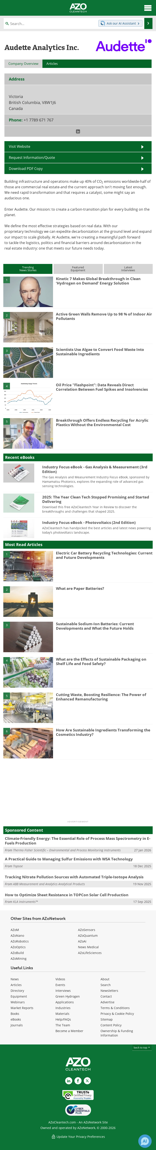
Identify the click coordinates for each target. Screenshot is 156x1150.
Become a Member (69, 1031)
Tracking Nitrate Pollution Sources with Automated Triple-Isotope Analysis (74, 876)
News (15, 979)
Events (60, 985)
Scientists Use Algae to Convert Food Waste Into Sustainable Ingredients (100, 351)
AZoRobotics (20, 941)
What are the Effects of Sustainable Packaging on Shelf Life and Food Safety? (101, 661)
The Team (62, 1025)
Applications (64, 1002)
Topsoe (18, 866)
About (105, 979)
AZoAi (82, 941)
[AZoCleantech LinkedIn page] (68, 1080)
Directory (17, 990)
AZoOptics (18, 947)
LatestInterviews (128, 268)
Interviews (63, 990)
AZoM (15, 930)
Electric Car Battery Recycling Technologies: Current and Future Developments (104, 555)
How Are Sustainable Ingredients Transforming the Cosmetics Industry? (103, 732)
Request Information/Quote (32, 157)
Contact (106, 996)
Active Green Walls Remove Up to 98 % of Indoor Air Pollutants (104, 316)
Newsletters (109, 990)
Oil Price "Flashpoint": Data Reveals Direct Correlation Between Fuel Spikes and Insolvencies (102, 387)
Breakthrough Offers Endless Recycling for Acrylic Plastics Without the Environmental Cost (102, 422)
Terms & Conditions (115, 1008)
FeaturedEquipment (78, 268)
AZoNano (17, 935)
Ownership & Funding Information (117, 1033)
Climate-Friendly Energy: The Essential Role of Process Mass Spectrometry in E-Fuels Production (77, 840)
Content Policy (111, 1025)
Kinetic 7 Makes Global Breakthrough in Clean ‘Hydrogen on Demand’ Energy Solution (98, 281)
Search (106, 985)
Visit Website (19, 146)
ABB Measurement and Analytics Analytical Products (49, 884)
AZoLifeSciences (90, 953)
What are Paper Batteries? (80, 588)
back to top (142, 1047)
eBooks (16, 1019)
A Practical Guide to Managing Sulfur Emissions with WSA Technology (69, 859)
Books (15, 1014)
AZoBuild (17, 953)
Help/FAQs (63, 1019)
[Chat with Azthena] (145, 1141)
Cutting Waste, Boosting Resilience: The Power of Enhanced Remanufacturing (101, 697)
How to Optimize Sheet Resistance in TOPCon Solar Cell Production (66, 894)
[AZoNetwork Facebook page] (78, 1080)
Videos (60, 979)
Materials (62, 1014)
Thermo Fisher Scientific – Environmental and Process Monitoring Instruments (67, 850)
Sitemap (107, 1019)
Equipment (19, 996)
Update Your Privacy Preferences (78, 1137)
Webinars (18, 1002)
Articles (16, 985)
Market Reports (22, 1008)
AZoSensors (86, 930)
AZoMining (19, 958)
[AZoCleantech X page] (87, 1080)
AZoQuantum (88, 935)
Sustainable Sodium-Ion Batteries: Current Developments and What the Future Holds (95, 626)
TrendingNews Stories (27, 268)
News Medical (88, 947)
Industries (62, 1008)
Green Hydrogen (67, 996)
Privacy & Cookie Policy (117, 1014)
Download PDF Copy (26, 168)
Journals (17, 1025)
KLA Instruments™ (25, 902)
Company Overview (23, 63)
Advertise (107, 1002)
